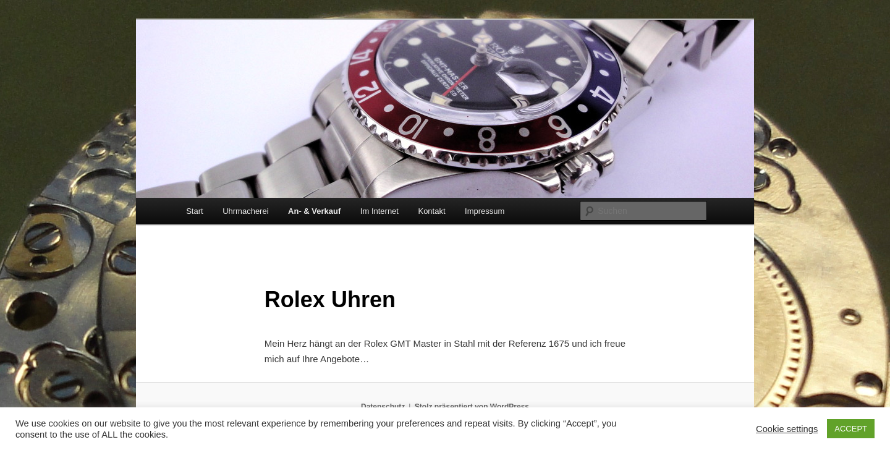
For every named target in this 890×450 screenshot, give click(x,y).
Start (194, 211)
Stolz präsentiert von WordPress (472, 406)
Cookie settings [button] (787, 429)
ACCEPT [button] (850, 428)
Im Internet (379, 211)
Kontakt (431, 211)
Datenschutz (383, 406)
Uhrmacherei (245, 211)
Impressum (484, 211)
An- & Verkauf (314, 211)
